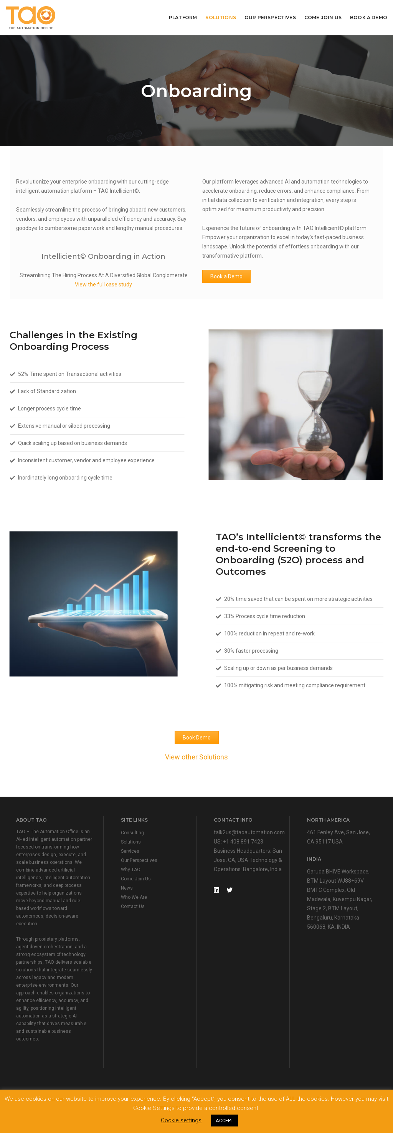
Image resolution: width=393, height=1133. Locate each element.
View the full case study (103, 284)
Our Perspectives (270, 17)
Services (130, 851)
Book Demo (197, 737)
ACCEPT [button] (224, 1120)
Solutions (220, 17)
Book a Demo (226, 276)
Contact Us (133, 906)
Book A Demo (368, 17)
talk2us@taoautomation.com (249, 832)
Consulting (132, 832)
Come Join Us (323, 17)
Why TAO (130, 869)
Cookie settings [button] (181, 1120)
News (127, 888)
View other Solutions (196, 757)
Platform (183, 17)
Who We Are (134, 897)
